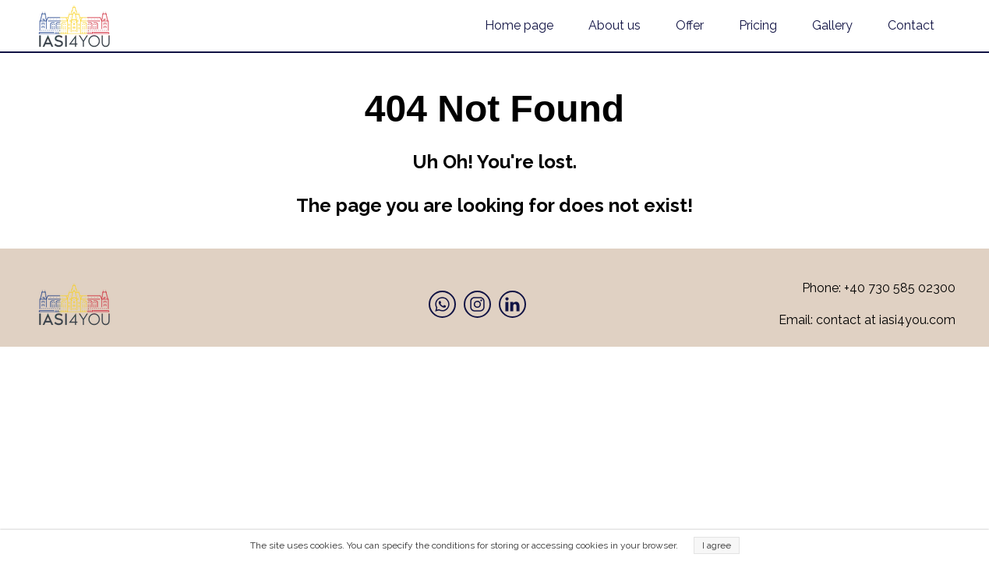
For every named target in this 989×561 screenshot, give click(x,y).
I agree (716, 545)
